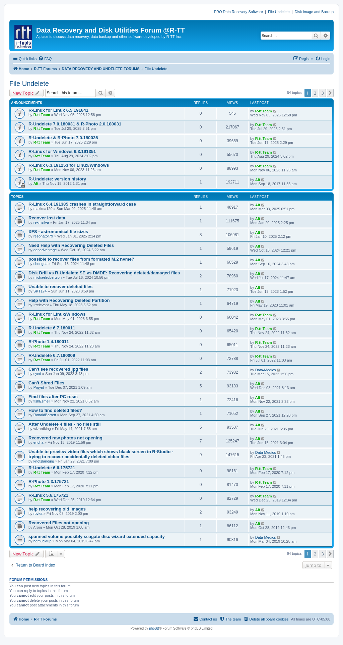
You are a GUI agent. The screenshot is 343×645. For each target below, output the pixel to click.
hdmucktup (42, 541)
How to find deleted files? (55, 410)
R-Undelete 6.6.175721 (51, 467)
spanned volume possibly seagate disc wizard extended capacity (96, 536)
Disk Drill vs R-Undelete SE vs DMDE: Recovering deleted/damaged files (104, 272)
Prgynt (38, 387)
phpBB (154, 628)
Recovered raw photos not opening (65, 437)
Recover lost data (46, 217)
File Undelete (279, 12)
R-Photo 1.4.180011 (48, 341)
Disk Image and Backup (314, 12)
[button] (330, 93)
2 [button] (315, 93)
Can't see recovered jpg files (58, 369)
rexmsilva (41, 222)
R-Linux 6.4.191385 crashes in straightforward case (82, 204)
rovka (38, 514)
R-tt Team (41, 115)
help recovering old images (57, 509)
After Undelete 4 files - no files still (64, 424)
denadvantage (45, 250)
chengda (40, 264)
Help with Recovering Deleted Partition (69, 300)
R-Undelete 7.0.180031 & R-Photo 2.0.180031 (74, 123)
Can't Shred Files (46, 382)
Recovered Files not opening (58, 522)
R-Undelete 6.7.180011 (51, 327)
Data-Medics (265, 370)
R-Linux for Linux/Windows (57, 314)
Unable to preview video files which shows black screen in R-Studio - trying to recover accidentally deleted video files (100, 454)
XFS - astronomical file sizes (58, 231)
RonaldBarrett (44, 415)
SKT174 (40, 291)
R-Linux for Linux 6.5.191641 (58, 110)
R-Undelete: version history (57, 178)
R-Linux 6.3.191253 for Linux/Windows (68, 165)
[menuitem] (45, 59)
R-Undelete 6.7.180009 (51, 355)
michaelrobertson (47, 277)
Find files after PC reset (53, 396)
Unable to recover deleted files (60, 286)
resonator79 (43, 236)
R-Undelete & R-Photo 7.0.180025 (63, 137)
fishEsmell (41, 401)
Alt (36, 183)
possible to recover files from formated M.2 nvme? (81, 259)
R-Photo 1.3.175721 (48, 481)
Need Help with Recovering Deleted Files (71, 245)
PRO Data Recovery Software (238, 12)
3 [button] (323, 93)
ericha (38, 442)
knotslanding (43, 461)
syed (37, 374)
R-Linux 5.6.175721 (48, 495)
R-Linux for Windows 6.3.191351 (62, 151)
